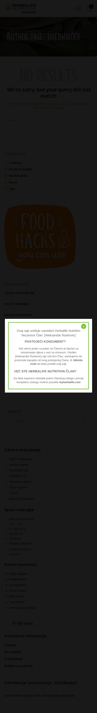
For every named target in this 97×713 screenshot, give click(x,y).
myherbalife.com (69, 382)
